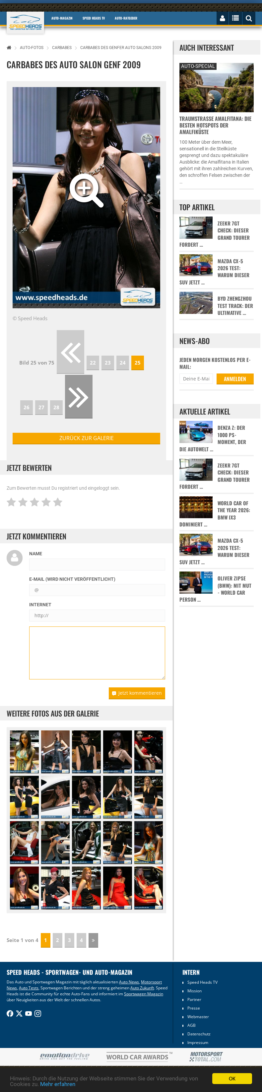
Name (35, 553)
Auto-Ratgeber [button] (126, 18)
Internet (40, 604)
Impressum (197, 1042)
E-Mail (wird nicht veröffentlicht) (72, 579)
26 (27, 407)
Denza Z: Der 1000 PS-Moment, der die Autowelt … (212, 438)
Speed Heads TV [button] (94, 18)
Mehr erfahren (57, 1084)
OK (232, 1078)
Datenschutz (199, 1034)
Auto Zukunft (142, 988)
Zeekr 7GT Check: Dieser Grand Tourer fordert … (214, 234)
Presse (193, 1008)
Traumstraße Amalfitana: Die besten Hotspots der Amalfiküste (215, 125)
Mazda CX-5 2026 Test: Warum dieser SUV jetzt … (214, 272)
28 (56, 407)
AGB (191, 1025)
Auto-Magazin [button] (62, 18)
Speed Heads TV (202, 982)
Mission (194, 991)
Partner (194, 999)
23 (108, 362)
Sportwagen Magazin (143, 994)
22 (93, 362)
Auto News (129, 982)
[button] (24, 197)
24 (123, 362)
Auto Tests (28, 988)
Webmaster (198, 1016)
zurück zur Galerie (86, 438)
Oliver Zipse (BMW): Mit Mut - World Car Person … (215, 589)
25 (138, 362)
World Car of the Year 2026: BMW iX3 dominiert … (214, 514)
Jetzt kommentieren (137, 693)
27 (41, 407)
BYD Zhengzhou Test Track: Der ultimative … (235, 305)
